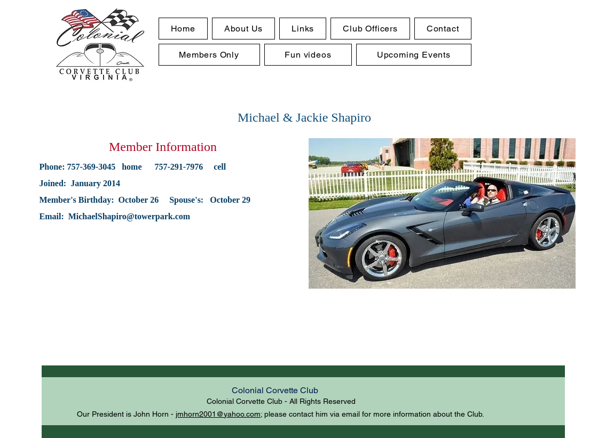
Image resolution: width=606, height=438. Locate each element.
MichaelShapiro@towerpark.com (129, 216)
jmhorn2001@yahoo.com (218, 414)
